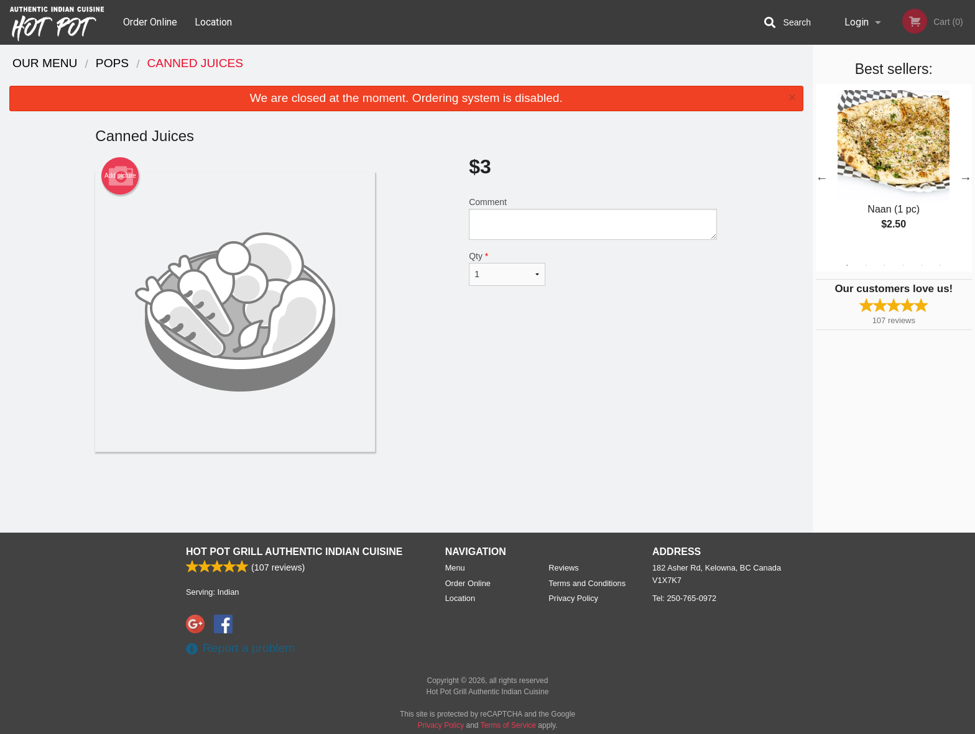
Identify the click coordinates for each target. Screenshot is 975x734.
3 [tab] (884, 265)
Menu (455, 567)
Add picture (120, 176)
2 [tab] (865, 265)
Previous (822, 178)
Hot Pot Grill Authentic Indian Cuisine (294, 551)
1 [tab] (847, 265)
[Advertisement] (406, 492)
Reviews (563, 567)
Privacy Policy (573, 598)
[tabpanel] (894, 170)
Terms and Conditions (587, 583)
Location (213, 22)
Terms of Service (508, 725)
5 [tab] (921, 265)
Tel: (684, 598)
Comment (593, 218)
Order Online (150, 22)
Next (965, 178)
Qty (507, 268)
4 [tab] (903, 265)
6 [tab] (940, 265)
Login (856, 22)
